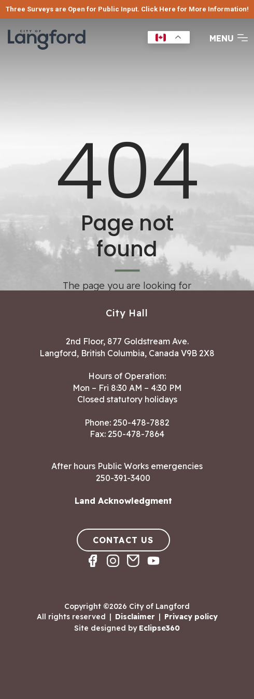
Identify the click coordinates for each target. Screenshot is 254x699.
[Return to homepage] (47, 49)
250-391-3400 (123, 478)
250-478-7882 (141, 422)
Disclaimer (135, 616)
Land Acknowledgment (123, 501)
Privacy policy (191, 616)
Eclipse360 (159, 628)
